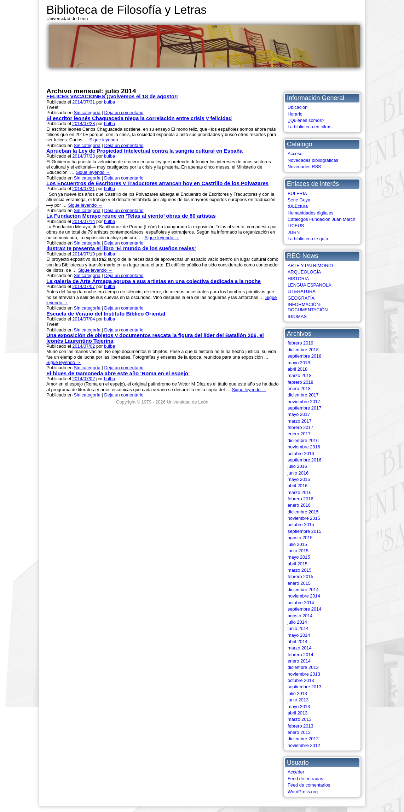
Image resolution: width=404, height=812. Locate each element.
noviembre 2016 (304, 446)
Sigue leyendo (107, 139)
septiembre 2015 (304, 531)
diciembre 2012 (303, 738)
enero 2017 (299, 433)
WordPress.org (303, 791)
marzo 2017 (300, 421)
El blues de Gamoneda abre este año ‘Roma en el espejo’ (118, 373)
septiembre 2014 (304, 609)
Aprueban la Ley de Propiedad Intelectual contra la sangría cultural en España (144, 151)
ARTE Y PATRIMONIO (310, 265)
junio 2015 (298, 550)
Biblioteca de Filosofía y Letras (126, 9)
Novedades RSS (304, 166)
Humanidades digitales (310, 213)
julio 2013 (297, 693)
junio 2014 (298, 628)
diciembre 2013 (303, 667)
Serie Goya (299, 199)
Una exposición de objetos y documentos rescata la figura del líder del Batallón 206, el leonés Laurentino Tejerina (155, 337)
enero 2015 (299, 583)
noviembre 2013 (304, 674)
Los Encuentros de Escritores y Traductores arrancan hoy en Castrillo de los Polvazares (157, 183)
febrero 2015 (300, 576)
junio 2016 (298, 473)
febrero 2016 (300, 498)
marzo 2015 (300, 570)
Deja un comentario (123, 112)
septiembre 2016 (304, 460)
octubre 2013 (301, 680)
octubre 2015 (301, 524)
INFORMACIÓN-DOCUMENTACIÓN (308, 307)
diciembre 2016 (303, 440)
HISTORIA (298, 278)
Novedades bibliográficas (313, 160)
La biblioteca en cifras (309, 126)
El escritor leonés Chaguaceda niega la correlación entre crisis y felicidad (139, 118)
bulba (109, 102)
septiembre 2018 (304, 356)
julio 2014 (297, 622)
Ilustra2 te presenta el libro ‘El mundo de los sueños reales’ (121, 248)
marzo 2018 (300, 375)
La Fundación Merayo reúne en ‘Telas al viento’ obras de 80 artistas (131, 216)
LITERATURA (302, 291)
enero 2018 (299, 388)
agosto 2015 (300, 537)
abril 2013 (297, 713)
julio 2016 (297, 466)
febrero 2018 (300, 382)
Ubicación (297, 107)
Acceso (295, 153)
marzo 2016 (300, 492)
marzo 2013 (300, 719)
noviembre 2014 (304, 596)
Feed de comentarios (309, 785)
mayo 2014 (299, 635)
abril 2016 (297, 485)
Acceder (296, 772)
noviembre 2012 (304, 745)
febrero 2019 (300, 343)
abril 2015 (297, 563)
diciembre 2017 (303, 395)
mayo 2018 (299, 362)
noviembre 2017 (304, 401)
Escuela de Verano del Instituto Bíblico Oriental (105, 314)
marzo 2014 (300, 648)
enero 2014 (299, 661)
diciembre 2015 (303, 511)
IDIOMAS (297, 316)
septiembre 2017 (304, 408)
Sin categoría (87, 112)
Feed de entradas (305, 778)
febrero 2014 (300, 654)
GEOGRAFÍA (301, 298)
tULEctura (298, 206)
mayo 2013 (299, 706)
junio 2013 (298, 699)
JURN (294, 232)
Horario (295, 114)
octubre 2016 (301, 453)
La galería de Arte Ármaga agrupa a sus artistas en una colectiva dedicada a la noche (153, 281)
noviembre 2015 (304, 518)
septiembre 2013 (304, 686)
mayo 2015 (299, 557)
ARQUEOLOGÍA (304, 272)
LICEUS (296, 225)
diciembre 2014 (303, 589)
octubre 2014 (301, 602)
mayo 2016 (299, 479)
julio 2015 (297, 544)
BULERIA (297, 193)
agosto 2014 (300, 615)
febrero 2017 (300, 427)
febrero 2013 (300, 726)
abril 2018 (297, 369)
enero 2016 (299, 505)
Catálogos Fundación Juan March (321, 219)
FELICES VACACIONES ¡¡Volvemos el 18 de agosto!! (112, 96)
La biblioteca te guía (308, 238)
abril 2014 (297, 641)
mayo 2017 (299, 414)
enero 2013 (299, 732)
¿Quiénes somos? (306, 120)
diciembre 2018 (303, 349)
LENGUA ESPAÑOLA (309, 285)
